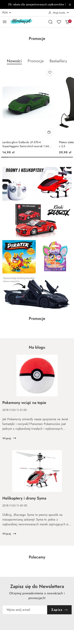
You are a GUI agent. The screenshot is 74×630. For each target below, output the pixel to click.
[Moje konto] (58, 12)
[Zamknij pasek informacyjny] (70, 4)
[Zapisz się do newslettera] (24, 609)
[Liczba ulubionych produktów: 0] (59, 22)
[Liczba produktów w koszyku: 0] (67, 22)
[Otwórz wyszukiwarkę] (50, 22)
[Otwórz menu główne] (4, 21)
